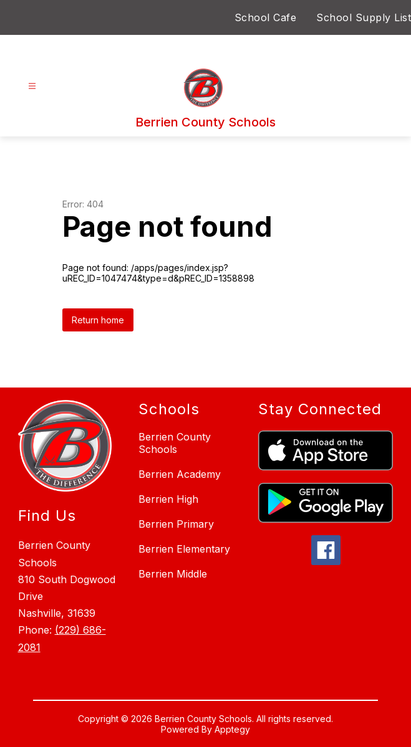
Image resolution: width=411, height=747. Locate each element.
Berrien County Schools (174, 443)
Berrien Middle (172, 574)
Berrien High (168, 499)
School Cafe (266, 17)
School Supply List (363, 17)
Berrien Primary (176, 524)
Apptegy (232, 729)
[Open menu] (32, 86)
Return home (98, 320)
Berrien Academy (179, 474)
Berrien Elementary (184, 549)
